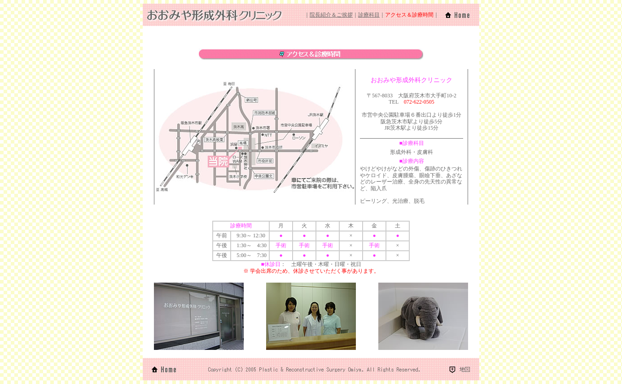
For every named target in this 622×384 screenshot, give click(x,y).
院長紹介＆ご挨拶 (331, 15)
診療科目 (369, 15)
